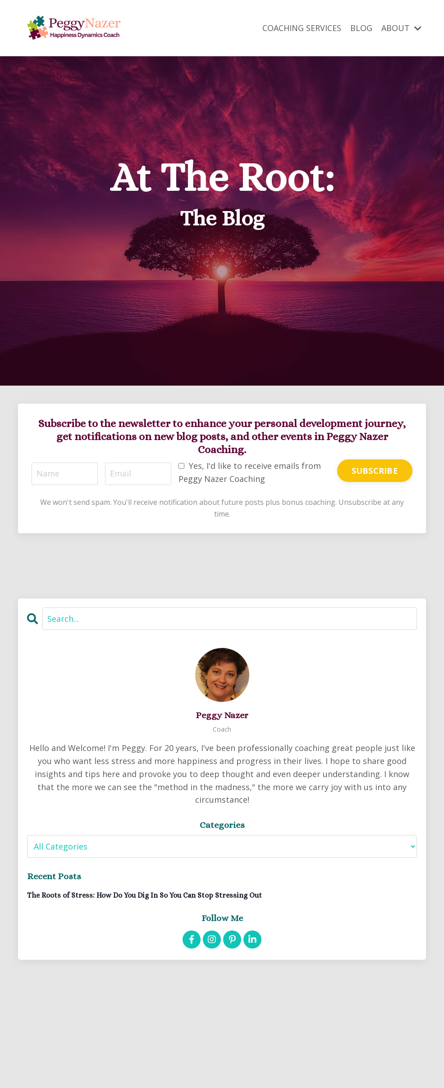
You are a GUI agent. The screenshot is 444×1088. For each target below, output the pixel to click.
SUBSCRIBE (375, 470)
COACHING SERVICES (301, 27)
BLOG (361, 27)
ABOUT (401, 27)
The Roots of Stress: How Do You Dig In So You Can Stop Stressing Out (144, 895)
